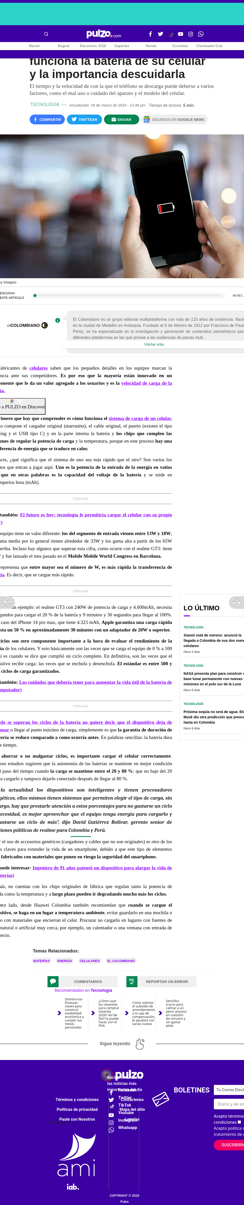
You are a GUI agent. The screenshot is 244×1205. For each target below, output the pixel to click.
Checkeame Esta (209, 46)
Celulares (90, 961)
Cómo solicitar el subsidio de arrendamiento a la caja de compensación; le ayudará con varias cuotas (143, 1013)
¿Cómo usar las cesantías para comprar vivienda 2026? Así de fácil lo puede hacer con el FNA (109, 1013)
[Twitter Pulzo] (161, 36)
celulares (38, 368)
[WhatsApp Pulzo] (201, 36)
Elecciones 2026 (93, 46)
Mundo (151, 46)
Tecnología (44, 104)
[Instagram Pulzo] (191, 36)
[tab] (82, 981)
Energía (64, 961)
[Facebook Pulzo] (151, 36)
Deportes (122, 46)
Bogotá (63, 46)
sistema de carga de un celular (140, 418)
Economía (180, 46)
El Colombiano (121, 961)
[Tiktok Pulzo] (171, 37)
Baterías (41, 961)
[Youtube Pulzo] (181, 36)
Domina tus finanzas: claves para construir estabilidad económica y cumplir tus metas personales (74, 1013)
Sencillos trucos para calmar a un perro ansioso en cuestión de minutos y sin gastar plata (176, 1013)
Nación (34, 46)
